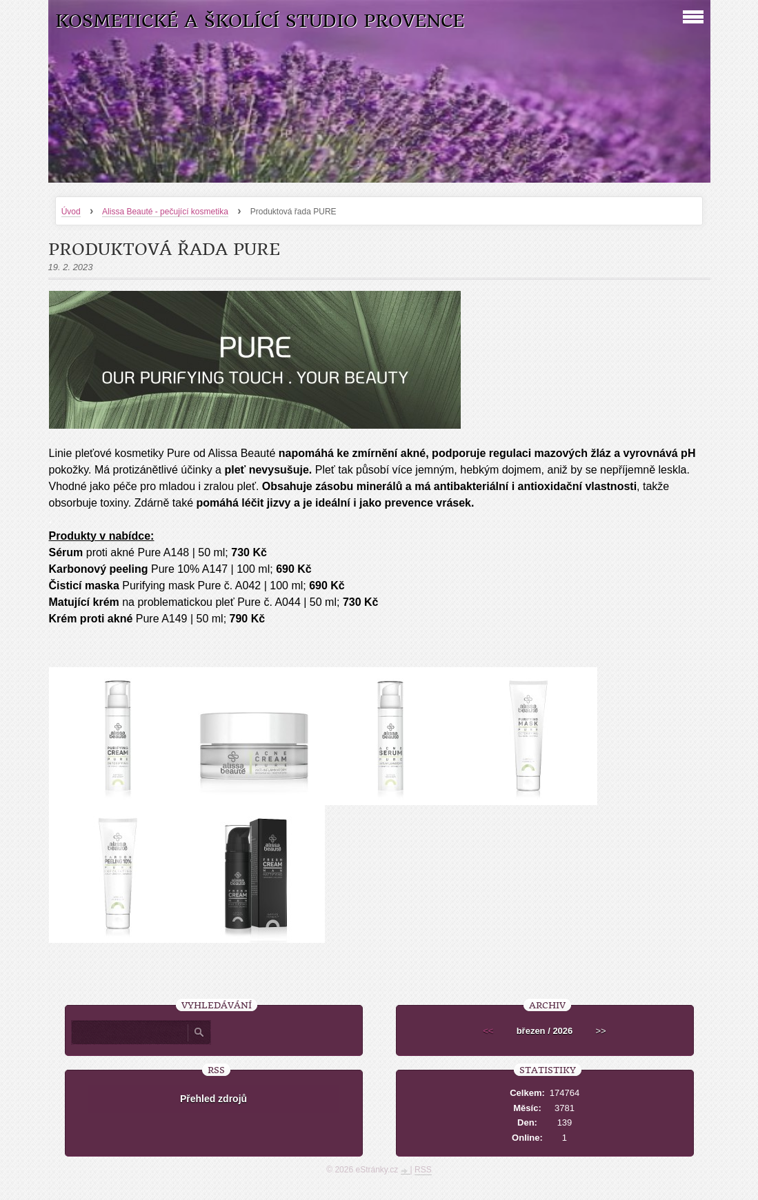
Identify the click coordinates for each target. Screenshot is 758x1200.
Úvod (71, 211)
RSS (423, 1169)
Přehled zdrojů (213, 1098)
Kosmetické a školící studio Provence (259, 21)
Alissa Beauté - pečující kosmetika (165, 211)
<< (488, 1031)
